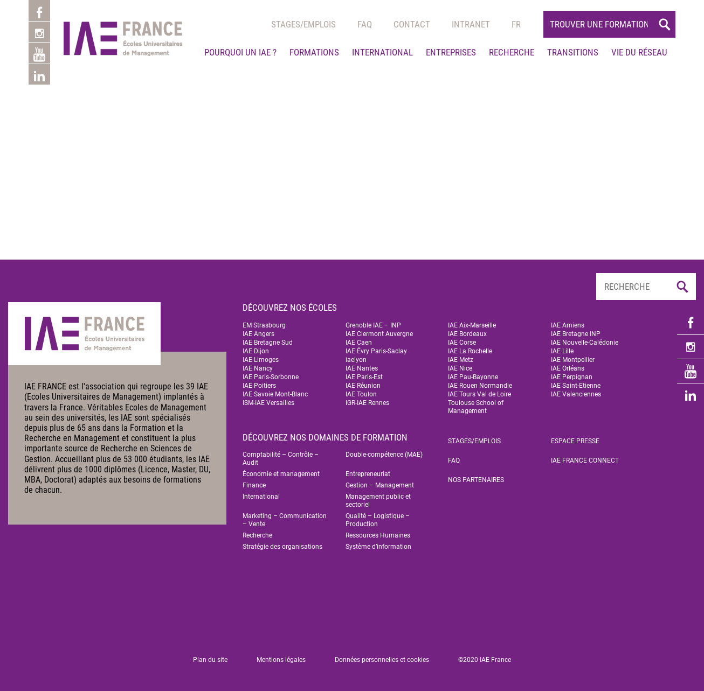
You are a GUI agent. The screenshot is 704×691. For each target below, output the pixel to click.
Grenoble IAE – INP (373, 325)
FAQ (454, 460)
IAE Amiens (567, 325)
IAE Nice (460, 368)
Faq (364, 24)
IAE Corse (462, 342)
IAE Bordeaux (467, 334)
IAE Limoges (261, 360)
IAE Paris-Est (364, 377)
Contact (412, 24)
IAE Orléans (567, 368)
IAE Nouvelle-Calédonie (584, 342)
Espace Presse (575, 441)
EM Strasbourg (264, 325)
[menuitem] (516, 24)
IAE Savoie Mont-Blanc (275, 394)
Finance (254, 485)
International (382, 52)
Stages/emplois (303, 24)
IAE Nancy (258, 368)
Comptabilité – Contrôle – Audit (281, 458)
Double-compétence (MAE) (384, 454)
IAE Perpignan (571, 377)
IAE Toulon (361, 394)
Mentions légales (281, 660)
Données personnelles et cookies (382, 660)
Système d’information (378, 546)
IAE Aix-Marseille (472, 325)
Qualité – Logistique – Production (378, 520)
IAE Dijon (256, 351)
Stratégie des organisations (282, 546)
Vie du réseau (639, 52)
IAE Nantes (362, 368)
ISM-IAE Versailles (268, 403)
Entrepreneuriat (368, 474)
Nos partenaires (476, 480)
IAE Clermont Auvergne (379, 334)
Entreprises (451, 52)
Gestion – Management (380, 485)
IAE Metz (460, 360)
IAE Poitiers (259, 385)
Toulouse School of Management (475, 407)
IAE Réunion (363, 385)
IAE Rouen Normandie (480, 385)
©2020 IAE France (484, 660)
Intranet (471, 24)
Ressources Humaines (378, 535)
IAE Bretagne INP (576, 334)
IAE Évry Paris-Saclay (376, 351)
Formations (314, 52)
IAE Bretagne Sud (268, 342)
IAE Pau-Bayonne (473, 377)
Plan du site (210, 660)
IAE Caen (359, 342)
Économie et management (281, 474)
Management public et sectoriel (378, 500)
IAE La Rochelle (470, 351)
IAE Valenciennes (576, 394)
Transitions (572, 52)
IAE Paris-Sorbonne (271, 377)
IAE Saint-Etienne (576, 385)
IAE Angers (258, 334)
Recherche (511, 52)
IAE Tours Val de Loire (479, 394)
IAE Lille (562, 351)
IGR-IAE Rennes (367, 403)
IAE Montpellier (573, 360)
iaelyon (356, 360)
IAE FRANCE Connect (585, 460)
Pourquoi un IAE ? (240, 52)
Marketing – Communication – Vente (285, 520)
